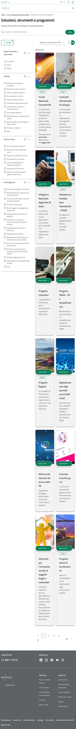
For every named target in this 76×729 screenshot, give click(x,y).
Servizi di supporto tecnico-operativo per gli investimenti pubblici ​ (17, 251)
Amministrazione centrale (16, 146)
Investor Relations (64, 692)
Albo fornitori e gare (64, 697)
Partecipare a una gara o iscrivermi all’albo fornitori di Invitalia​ (17, 222)
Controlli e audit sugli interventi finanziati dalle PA (18, 199)
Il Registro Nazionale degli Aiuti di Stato (45, 200)
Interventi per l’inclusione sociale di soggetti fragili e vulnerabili (44, 570)
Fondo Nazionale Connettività (45, 101)
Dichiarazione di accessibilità (65, 720)
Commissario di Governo (15, 168)
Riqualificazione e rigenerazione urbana (18, 117)
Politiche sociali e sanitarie (16, 89)
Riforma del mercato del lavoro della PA (44, 480)
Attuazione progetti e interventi (18, 189)
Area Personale (63, 706)
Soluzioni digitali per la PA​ (16, 257)
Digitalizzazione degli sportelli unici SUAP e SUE (65, 390)
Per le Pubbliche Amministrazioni (18, 15)
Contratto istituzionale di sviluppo (65, 101)
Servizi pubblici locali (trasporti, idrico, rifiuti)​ (18, 123)
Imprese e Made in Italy (15, 99)
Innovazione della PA (14, 112)
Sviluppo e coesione (14, 128)
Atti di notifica (50, 720)
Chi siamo (42, 700)
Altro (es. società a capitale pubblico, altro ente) (16, 173)
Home (3, 15)
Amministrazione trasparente (63, 686)
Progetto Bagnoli (43, 384)
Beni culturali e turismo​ (15, 96)
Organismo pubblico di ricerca (17, 155)
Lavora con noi (63, 680)
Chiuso (9, 68)
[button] (6, 2)
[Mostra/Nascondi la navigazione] (73, 8)
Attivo (9, 65)
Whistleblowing (6, 720)
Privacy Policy (17, 720)
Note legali (40, 720)
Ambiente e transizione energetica (15, 84)
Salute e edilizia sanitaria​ (16, 92)
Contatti (61, 701)
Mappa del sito (5, 725)
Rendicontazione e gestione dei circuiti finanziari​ (18, 194)
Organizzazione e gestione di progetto (17, 215)
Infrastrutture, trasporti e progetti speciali (16, 108)
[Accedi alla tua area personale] (73, 2)
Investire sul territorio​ (14, 204)
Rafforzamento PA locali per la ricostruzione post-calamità (17, 238)
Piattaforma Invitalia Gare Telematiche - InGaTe (65, 202)
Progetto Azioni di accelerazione (64, 564)
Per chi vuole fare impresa (45, 681)
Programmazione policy (15, 234)
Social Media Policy (29, 720)
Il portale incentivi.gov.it (65, 478)
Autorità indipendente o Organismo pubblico (15, 163)
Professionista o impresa (15, 159)
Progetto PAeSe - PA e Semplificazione (65, 298)
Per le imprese (44, 687)
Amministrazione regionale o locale (17, 151)
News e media (43, 705)
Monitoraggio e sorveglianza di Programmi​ (18, 209)
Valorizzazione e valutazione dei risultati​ (18, 262)
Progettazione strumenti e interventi (16, 229)
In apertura (11, 61)
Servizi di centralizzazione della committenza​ (18, 244)
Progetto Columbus (44, 293)
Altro (8, 131)
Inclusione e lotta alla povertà (17, 103)
